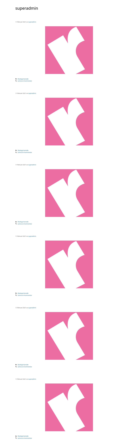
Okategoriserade (23, 79)
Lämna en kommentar (25, 81)
